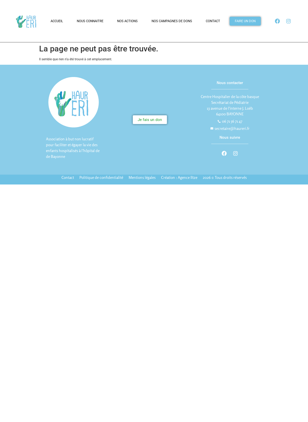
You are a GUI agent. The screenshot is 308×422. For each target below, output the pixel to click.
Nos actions (127, 21)
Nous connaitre (90, 21)
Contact (213, 21)
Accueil (57, 21)
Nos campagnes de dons (172, 21)
